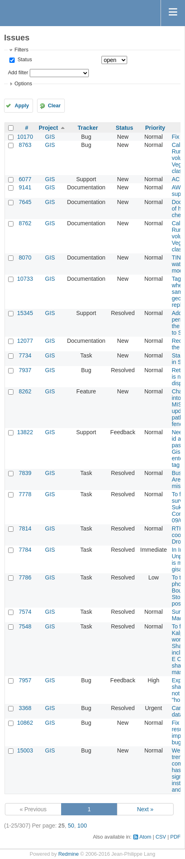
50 (71, 825)
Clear (54, 106)
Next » (145, 809)
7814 (25, 528)
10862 (25, 722)
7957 (25, 680)
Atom (145, 837)
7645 (25, 202)
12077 (25, 340)
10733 (25, 278)
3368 (25, 708)
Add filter (18, 72)
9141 (25, 187)
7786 (25, 577)
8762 (25, 223)
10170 (25, 136)
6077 (25, 179)
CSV (161, 837)
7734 (25, 355)
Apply (22, 106)
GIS (50, 136)
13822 (25, 432)
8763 (25, 145)
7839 (25, 473)
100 (82, 825)
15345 (25, 313)
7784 (25, 549)
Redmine (68, 854)
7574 (25, 611)
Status (24, 59)
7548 (25, 626)
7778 (25, 494)
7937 (25, 370)
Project (48, 127)
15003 (25, 750)
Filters (21, 50)
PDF (175, 837)
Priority (155, 127)
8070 (25, 257)
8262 (25, 391)
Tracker (88, 127)
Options (23, 84)
